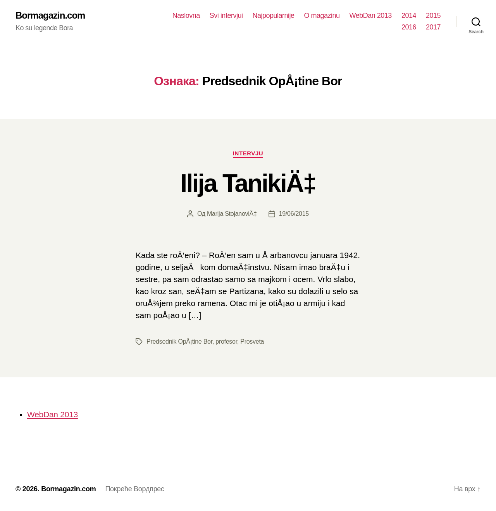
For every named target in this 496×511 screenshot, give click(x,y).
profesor (226, 341)
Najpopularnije (273, 15)
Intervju (248, 153)
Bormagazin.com (50, 15)
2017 (433, 27)
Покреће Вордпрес (134, 489)
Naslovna (186, 15)
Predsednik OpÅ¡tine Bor (179, 341)
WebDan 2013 (371, 15)
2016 (408, 27)
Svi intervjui (226, 15)
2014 (408, 15)
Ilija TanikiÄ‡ (247, 183)
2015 (433, 15)
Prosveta (252, 341)
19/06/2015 (294, 213)
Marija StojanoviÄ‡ (232, 213)
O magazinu (322, 15)
